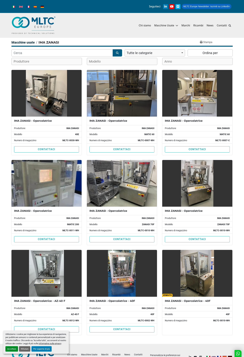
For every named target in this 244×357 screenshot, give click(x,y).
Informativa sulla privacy (50, 343)
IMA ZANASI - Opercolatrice (33, 120)
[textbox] (23, 61)
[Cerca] (62, 52)
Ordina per (210, 53)
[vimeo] (178, 6)
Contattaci (46, 149)
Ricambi (198, 25)
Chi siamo (145, 25)
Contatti (222, 25)
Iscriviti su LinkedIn (206, 6)
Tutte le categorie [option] (139, 53)
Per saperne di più (41, 349)
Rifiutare (25, 349)
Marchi (185, 25)
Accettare (11, 349)
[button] (166, 25)
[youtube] (171, 6)
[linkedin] (165, 6)
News (210, 25)
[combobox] (155, 52)
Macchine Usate (164, 25)
